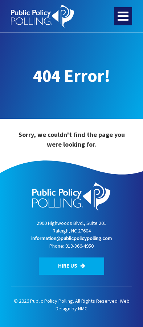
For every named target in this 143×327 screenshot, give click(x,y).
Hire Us (71, 265)
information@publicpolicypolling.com (71, 238)
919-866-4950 (79, 246)
